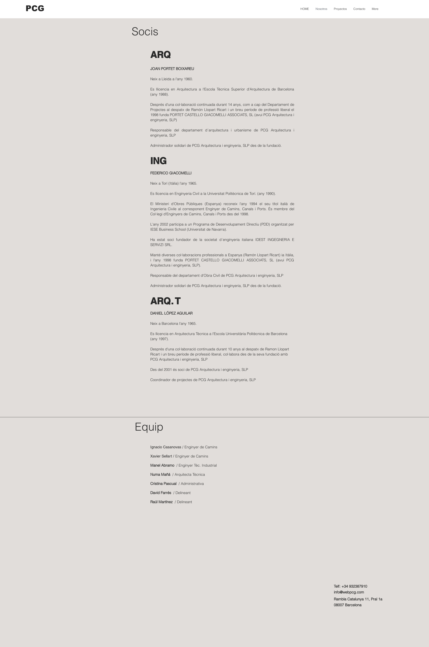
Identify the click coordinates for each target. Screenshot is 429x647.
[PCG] (35, 8)
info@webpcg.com (349, 592)
